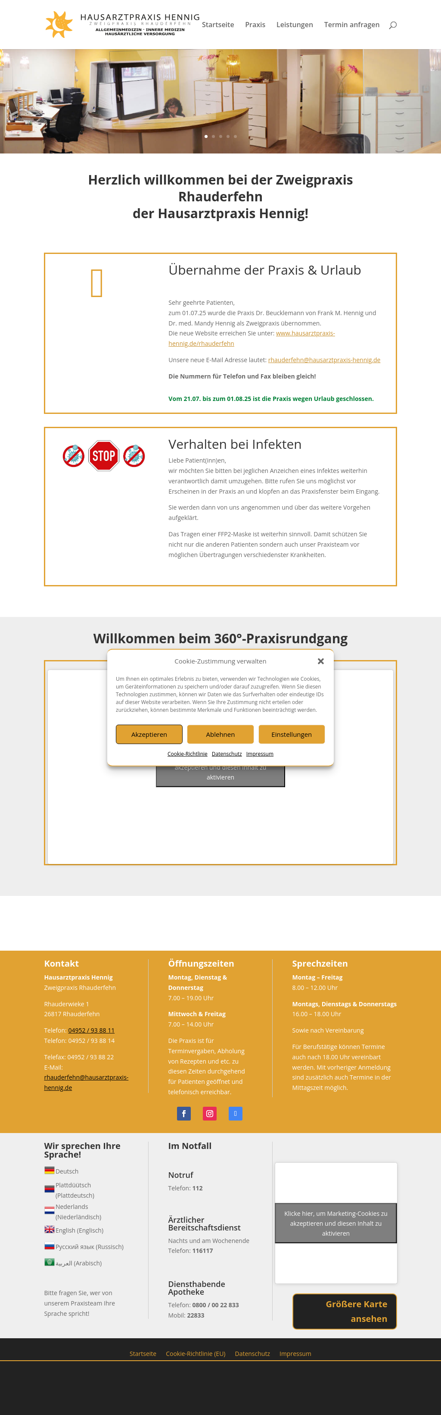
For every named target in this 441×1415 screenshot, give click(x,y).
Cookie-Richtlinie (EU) (195, 1353)
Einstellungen (291, 734)
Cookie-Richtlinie (188, 754)
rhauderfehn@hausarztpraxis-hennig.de (324, 360)
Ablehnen (220, 734)
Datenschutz (227, 754)
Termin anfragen (352, 25)
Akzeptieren (149, 734)
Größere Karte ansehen (357, 1311)
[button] (321, 661)
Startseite (218, 25)
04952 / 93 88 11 (91, 1030)
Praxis (255, 25)
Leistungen (294, 25)
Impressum (259, 754)
